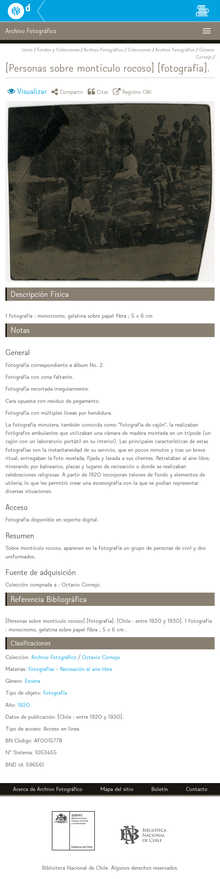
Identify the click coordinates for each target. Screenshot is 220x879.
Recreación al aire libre (86, 669)
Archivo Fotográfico (103, 50)
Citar (99, 91)
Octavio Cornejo (101, 657)
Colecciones (139, 50)
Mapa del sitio (116, 789)
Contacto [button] (196, 789)
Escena (32, 680)
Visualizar (32, 91)
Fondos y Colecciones (58, 50)
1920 (24, 704)
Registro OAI (133, 91)
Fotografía (55, 692)
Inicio (27, 50)
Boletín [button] (159, 789)
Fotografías (41, 669)
